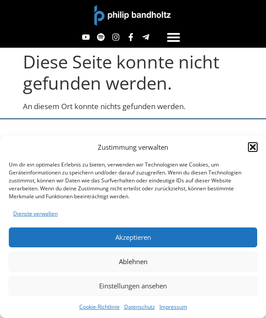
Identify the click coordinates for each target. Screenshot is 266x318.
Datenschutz (139, 306)
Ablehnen (133, 261)
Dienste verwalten (35, 213)
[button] (252, 147)
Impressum (173, 306)
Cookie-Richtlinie (99, 306)
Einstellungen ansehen (133, 285)
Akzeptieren (133, 237)
